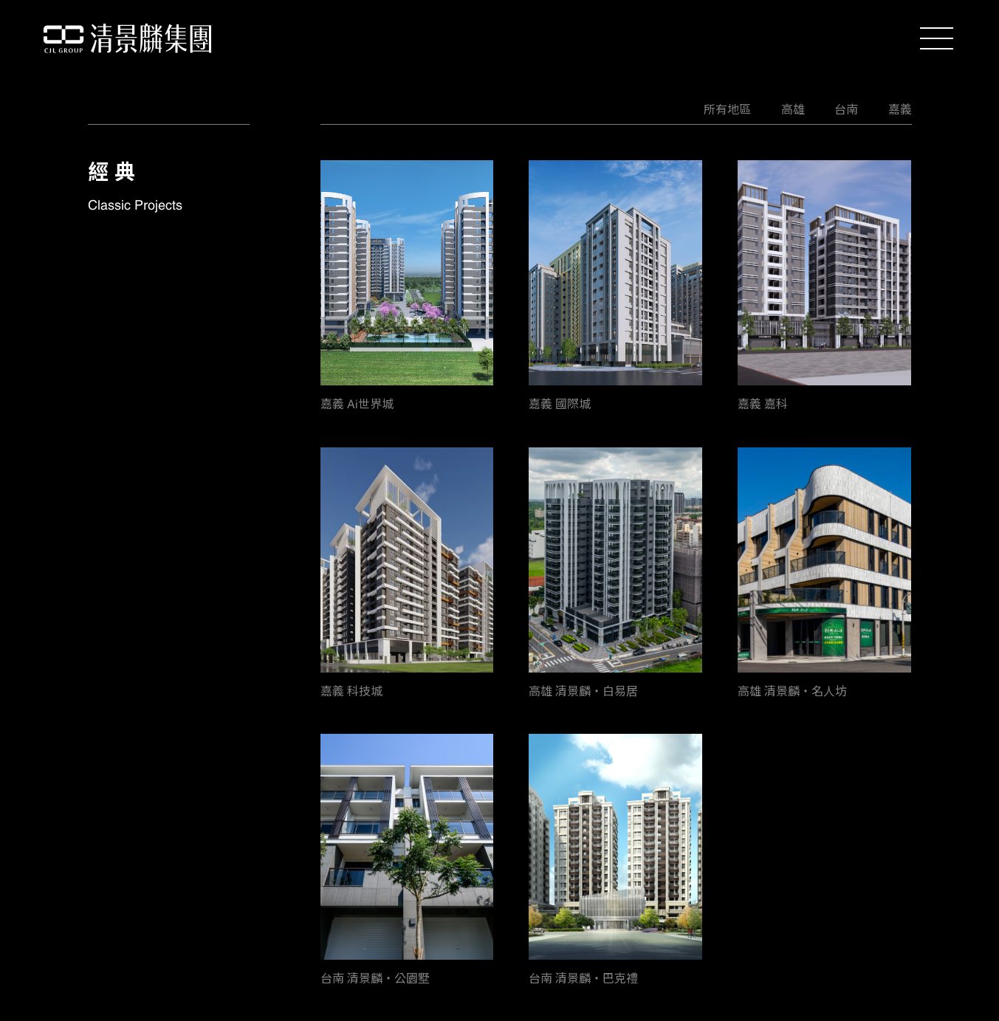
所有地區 (727, 109)
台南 (846, 109)
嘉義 (900, 109)
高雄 (793, 109)
